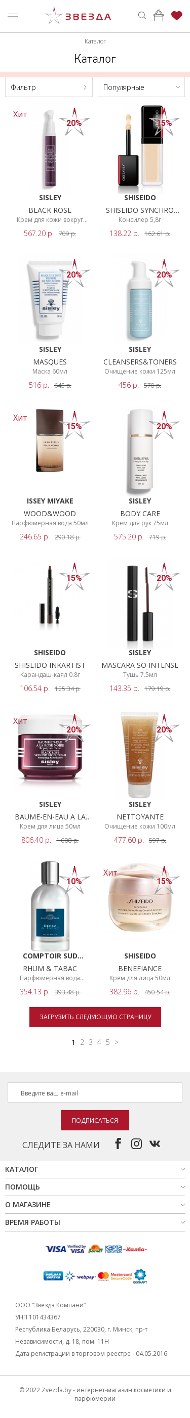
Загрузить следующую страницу (95, 1017)
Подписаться (95, 1120)
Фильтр (23, 87)
